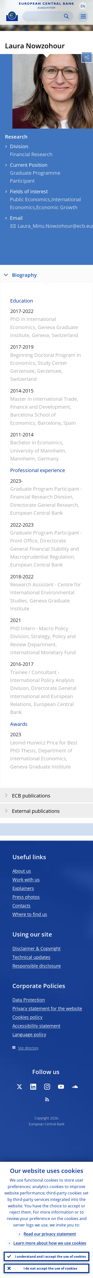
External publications (30, 810)
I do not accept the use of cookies (50, 1268)
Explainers (23, 888)
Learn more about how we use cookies (49, 1243)
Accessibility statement (36, 1026)
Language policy (29, 1034)
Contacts (21, 906)
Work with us (26, 879)
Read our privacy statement (50, 1234)
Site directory (28, 1048)
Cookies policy (27, 1017)
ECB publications (25, 795)
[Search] (43, 16)
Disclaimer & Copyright (36, 948)
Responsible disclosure (36, 966)
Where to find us (29, 914)
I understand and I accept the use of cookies (50, 1256)
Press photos (26, 897)
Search (66, 16)
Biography (19, 274)
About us (21, 871)
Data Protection (28, 1000)
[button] (83, 5)
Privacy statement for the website (47, 1008)
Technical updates (31, 957)
